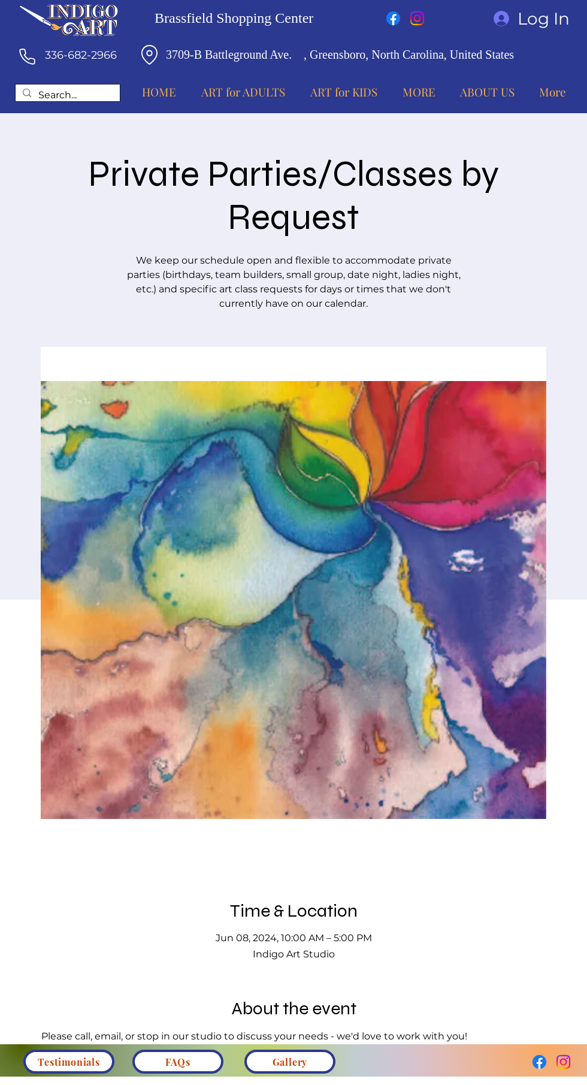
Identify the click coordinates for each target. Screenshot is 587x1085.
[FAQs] (177, 1062)
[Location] (149, 55)
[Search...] (66, 95)
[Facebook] (393, 18)
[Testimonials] (68, 1062)
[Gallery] (289, 1062)
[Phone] (27, 56)
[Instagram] (417, 18)
